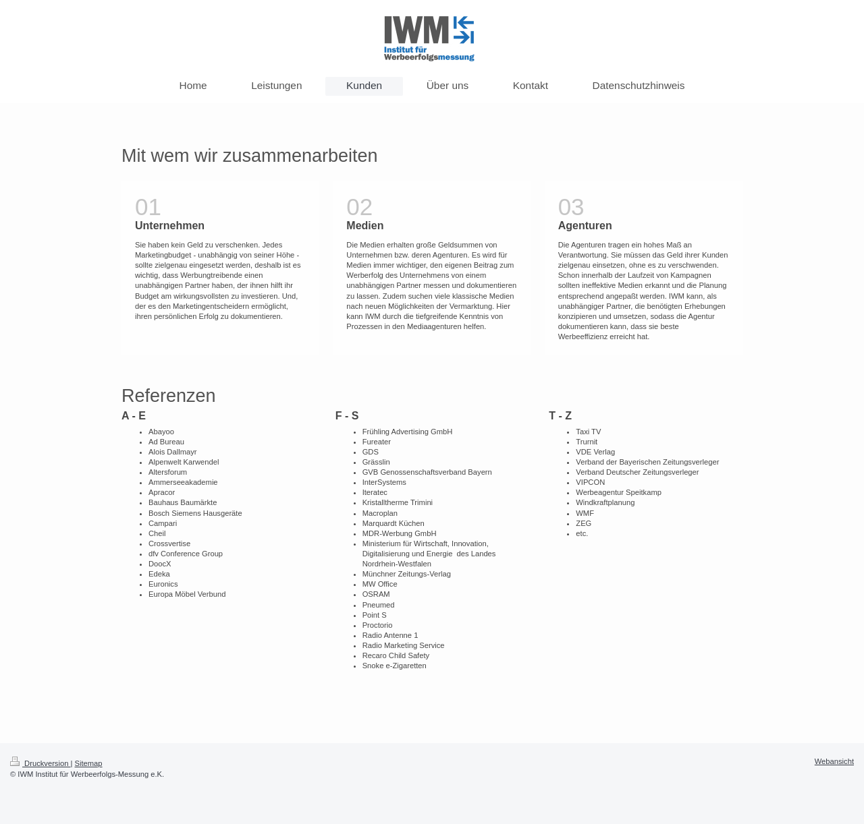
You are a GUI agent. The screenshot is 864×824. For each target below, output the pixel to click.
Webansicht (834, 761)
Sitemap (89, 763)
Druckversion (40, 763)
